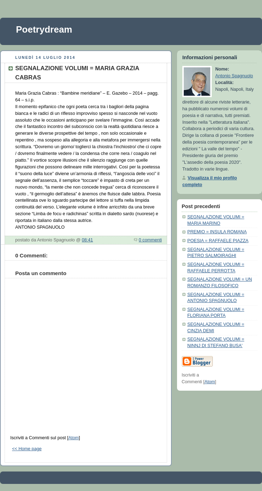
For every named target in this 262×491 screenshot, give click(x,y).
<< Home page (26, 448)
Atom (73, 437)
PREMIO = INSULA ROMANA (217, 231)
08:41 (87, 240)
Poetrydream (44, 29)
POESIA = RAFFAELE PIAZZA (218, 240)
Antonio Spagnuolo (234, 75)
